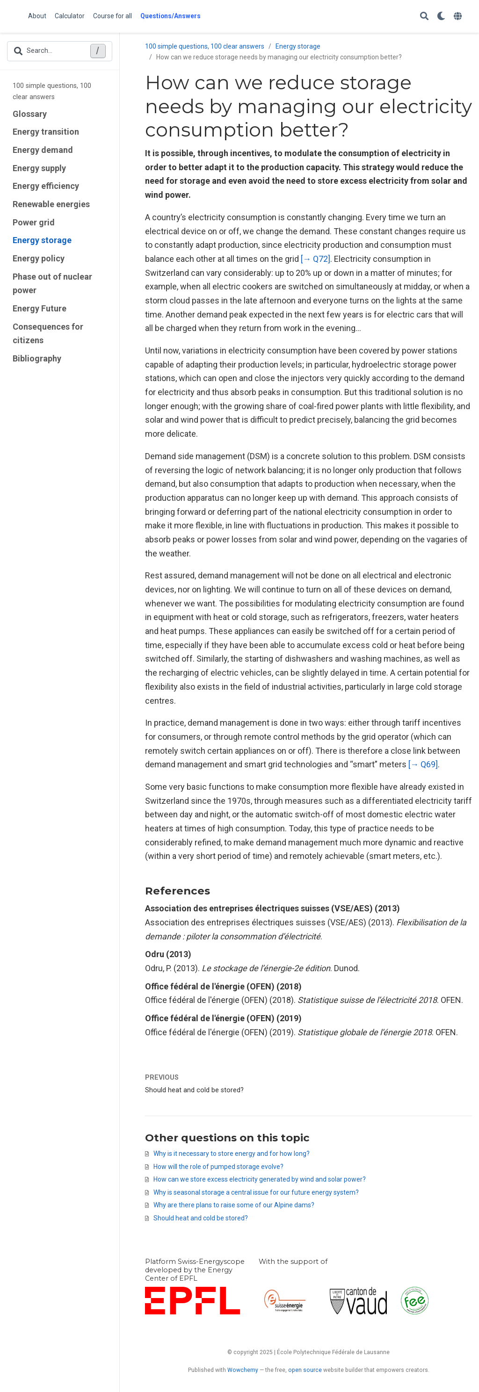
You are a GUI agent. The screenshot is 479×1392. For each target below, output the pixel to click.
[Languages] (459, 16)
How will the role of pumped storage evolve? (218, 1166)
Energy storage (42, 240)
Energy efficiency (46, 186)
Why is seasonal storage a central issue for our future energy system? (256, 1192)
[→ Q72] (315, 259)
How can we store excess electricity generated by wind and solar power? (259, 1179)
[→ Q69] (423, 764)
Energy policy (39, 258)
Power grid (34, 222)
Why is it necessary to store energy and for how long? (231, 1153)
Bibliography (37, 358)
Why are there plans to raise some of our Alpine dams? (233, 1205)
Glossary (30, 114)
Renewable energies (51, 204)
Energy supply (39, 168)
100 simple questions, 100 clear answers (52, 91)
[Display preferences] (441, 16)
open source (305, 1370)
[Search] (424, 16)
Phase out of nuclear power (52, 284)
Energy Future (39, 308)
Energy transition (46, 132)
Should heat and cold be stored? (194, 1090)
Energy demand (43, 150)
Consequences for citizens (48, 334)
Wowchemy (242, 1370)
